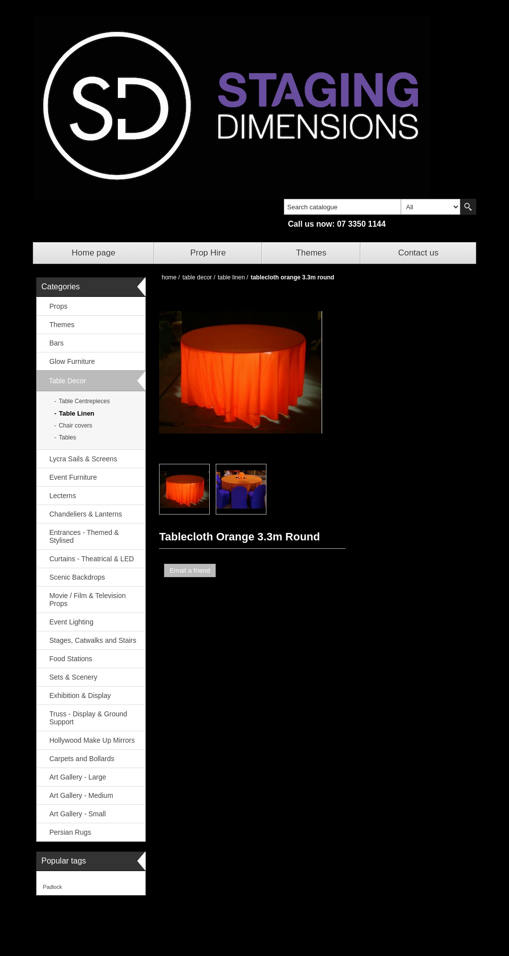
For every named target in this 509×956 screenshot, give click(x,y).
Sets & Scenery (73, 677)
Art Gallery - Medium (81, 795)
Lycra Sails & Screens (83, 459)
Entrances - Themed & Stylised (84, 536)
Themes (311, 253)
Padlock (52, 887)
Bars (56, 343)
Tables (67, 437)
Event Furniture (73, 477)
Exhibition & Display (80, 695)
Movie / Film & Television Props (87, 600)
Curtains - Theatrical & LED (91, 559)
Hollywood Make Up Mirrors (92, 740)
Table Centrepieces (84, 401)
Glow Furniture (72, 361)
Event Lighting (71, 622)
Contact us (418, 253)
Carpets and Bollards (81, 759)
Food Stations (70, 659)
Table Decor (67, 381)
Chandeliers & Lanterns (85, 514)
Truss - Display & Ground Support (88, 718)
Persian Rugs (70, 832)
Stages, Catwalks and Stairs (92, 640)
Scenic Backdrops (77, 577)
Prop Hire (208, 253)
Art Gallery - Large (77, 777)
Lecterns (62, 496)
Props (58, 306)
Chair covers (75, 425)
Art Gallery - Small (77, 814)
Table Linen (76, 413)
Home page (93, 253)
